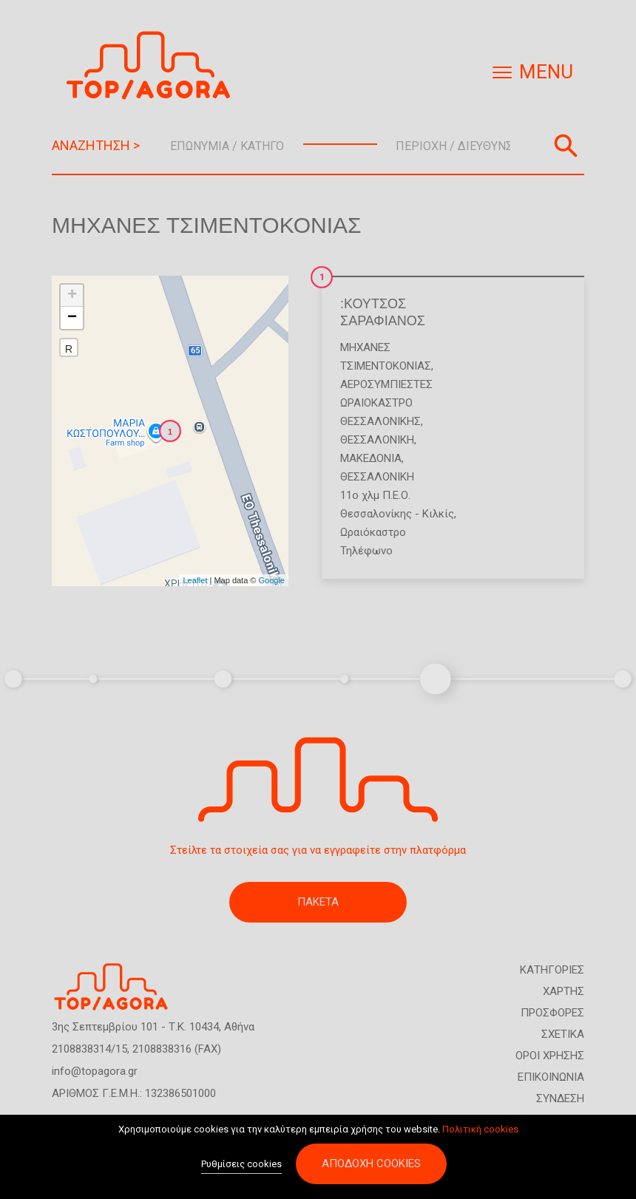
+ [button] (72, 296)
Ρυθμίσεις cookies (241, 1166)
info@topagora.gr (95, 1071)
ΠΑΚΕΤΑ (318, 901)
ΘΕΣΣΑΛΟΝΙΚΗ (377, 439)
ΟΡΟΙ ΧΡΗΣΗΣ (549, 1055)
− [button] (72, 318)
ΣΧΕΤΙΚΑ (562, 1034)
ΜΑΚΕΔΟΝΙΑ (371, 458)
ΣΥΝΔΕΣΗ (560, 1098)
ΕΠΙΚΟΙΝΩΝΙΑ (551, 1077)
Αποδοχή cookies (371, 1165)
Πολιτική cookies (480, 1130)
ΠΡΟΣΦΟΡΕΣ (552, 1012)
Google (272, 580)
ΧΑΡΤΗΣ (563, 991)
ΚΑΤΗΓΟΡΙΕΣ (552, 969)
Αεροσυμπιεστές (386, 384)
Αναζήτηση (565, 145)
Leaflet (195, 580)
